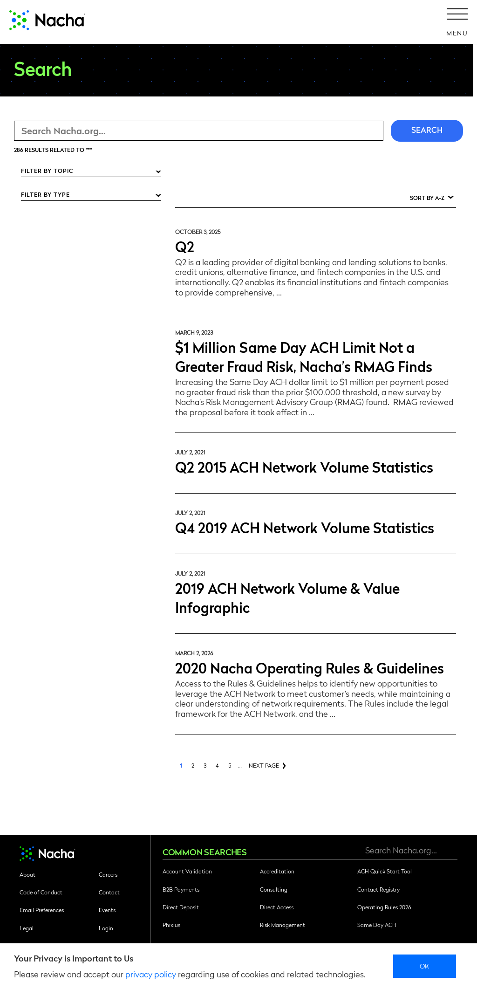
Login (106, 928)
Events (107, 909)
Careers (108, 874)
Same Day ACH (376, 924)
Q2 (184, 245)
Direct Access (276, 907)
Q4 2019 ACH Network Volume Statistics (304, 526)
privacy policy (150, 973)
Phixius (171, 924)
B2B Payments (181, 889)
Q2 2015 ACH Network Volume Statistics (304, 466)
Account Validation (187, 871)
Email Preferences (42, 909)
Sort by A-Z (427, 197)
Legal (27, 928)
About (27, 874)
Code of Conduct (41, 892)
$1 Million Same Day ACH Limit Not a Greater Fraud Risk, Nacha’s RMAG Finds (303, 356)
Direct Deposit (181, 907)
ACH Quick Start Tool (384, 871)
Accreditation (277, 871)
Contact (109, 892)
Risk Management (282, 924)
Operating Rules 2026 (384, 907)
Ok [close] (424, 966)
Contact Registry (378, 889)
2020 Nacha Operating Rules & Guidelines (309, 667)
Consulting (273, 889)
